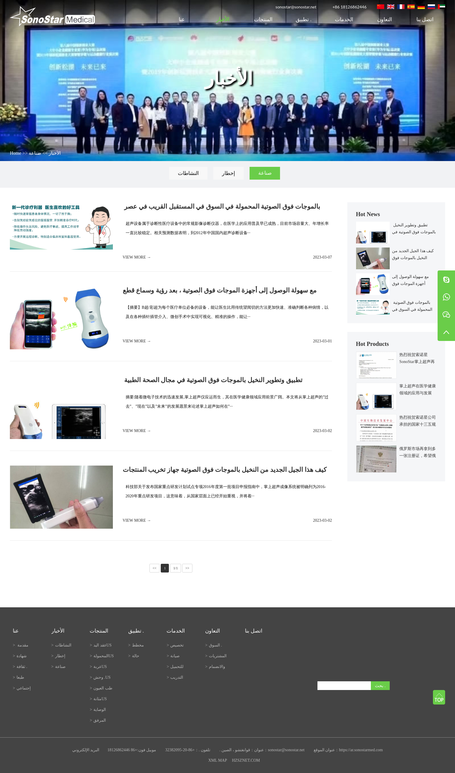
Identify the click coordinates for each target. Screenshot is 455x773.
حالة (133, 656)
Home (15, 153)
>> (187, 568)
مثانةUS (98, 699)
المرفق (98, 720)
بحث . (380, 685)
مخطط (136, 645)
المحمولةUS (102, 656)
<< (155, 568)
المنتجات (263, 19)
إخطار (228, 173)
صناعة (35, 153)
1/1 (175, 568)
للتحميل (175, 666)
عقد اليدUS (100, 645)
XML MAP (217, 760)
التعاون (384, 19)
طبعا (18, 677)
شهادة (20, 656)
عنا (182, 19)
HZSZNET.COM (246, 760)
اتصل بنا (425, 19)
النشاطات (188, 173)
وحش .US (100, 677)
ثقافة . (20, 666)
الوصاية (98, 709)
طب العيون (101, 688)
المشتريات (216, 656)
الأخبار (222, 19)
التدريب (175, 677)
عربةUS (98, 666)
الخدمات (344, 19)
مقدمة (20, 645)
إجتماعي (22, 688)
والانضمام (215, 666)
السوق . (214, 645)
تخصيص (175, 645)
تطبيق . (303, 19)
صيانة (173, 656)
